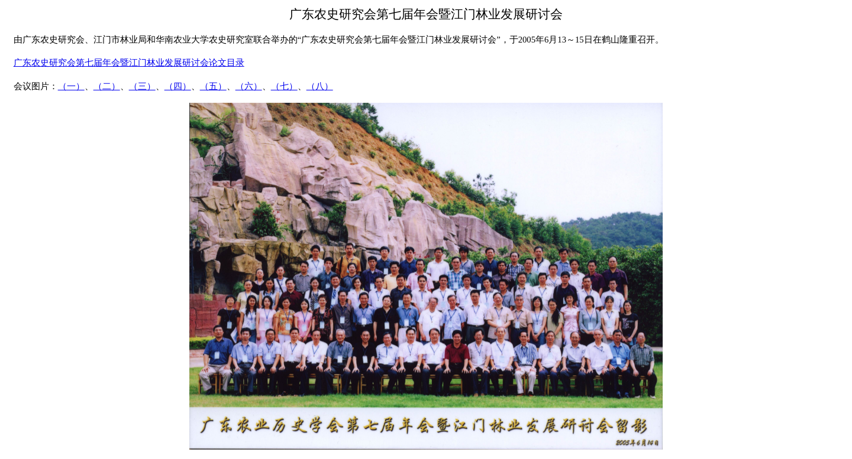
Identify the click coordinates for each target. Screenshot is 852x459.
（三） (142, 86)
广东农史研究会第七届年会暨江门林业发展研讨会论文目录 (129, 62)
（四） (177, 86)
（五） (213, 86)
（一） (71, 86)
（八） (319, 86)
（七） (284, 86)
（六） (248, 86)
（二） (106, 86)
